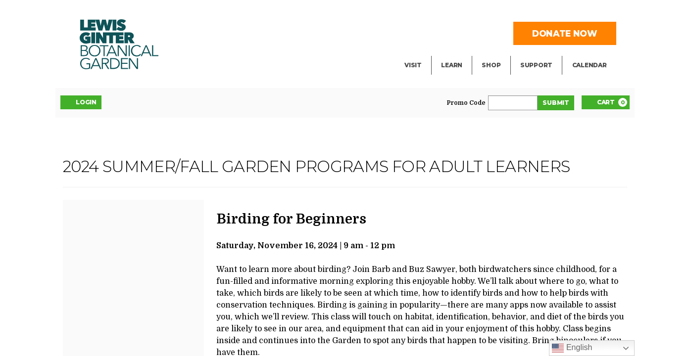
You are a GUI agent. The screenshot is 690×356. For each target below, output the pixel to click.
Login (81, 102)
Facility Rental (432, 12)
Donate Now (564, 33)
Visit (413, 65)
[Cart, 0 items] (606, 102)
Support (536, 65)
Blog (449, 52)
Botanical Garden (119, 44)
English (572, 348)
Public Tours (465, 32)
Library (455, 12)
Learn (451, 65)
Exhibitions (426, 52)
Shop (491, 65)
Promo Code (466, 103)
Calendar (589, 65)
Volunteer (539, 52)
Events (417, 32)
